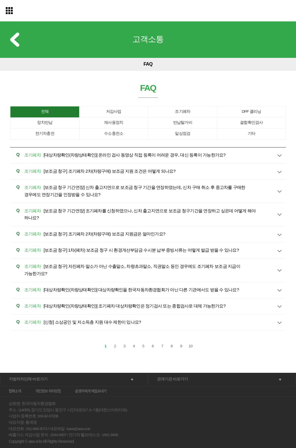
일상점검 (182, 134)
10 (190, 332)
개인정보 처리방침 (47, 377)
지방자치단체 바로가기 (25, 365)
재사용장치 (114, 123)
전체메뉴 (9, 10)
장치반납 (44, 123)
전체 (45, 112)
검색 (286, 11)
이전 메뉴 (14, 40)
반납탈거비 (183, 123)
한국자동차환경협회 (148, 11)
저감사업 (113, 112)
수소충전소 (114, 134)
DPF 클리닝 (251, 112)
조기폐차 (182, 112)
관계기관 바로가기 (170, 365)
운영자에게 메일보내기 (90, 377)
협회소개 (15, 377)
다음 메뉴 (284, 64)
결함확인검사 (251, 123)
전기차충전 (45, 134)
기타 (251, 134)
